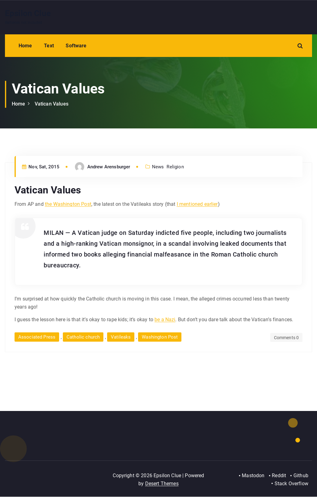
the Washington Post (68, 204)
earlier (210, 204)
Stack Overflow (291, 483)
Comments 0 (286, 337)
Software (76, 46)
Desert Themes (162, 483)
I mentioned (190, 204)
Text (49, 46)
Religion (175, 167)
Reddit (279, 476)
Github (300, 476)
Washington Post (160, 337)
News (158, 167)
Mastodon (252, 476)
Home (25, 46)
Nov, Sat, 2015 (41, 167)
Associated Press (37, 337)
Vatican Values (51, 104)
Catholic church (83, 337)
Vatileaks (121, 337)
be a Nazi (164, 319)
